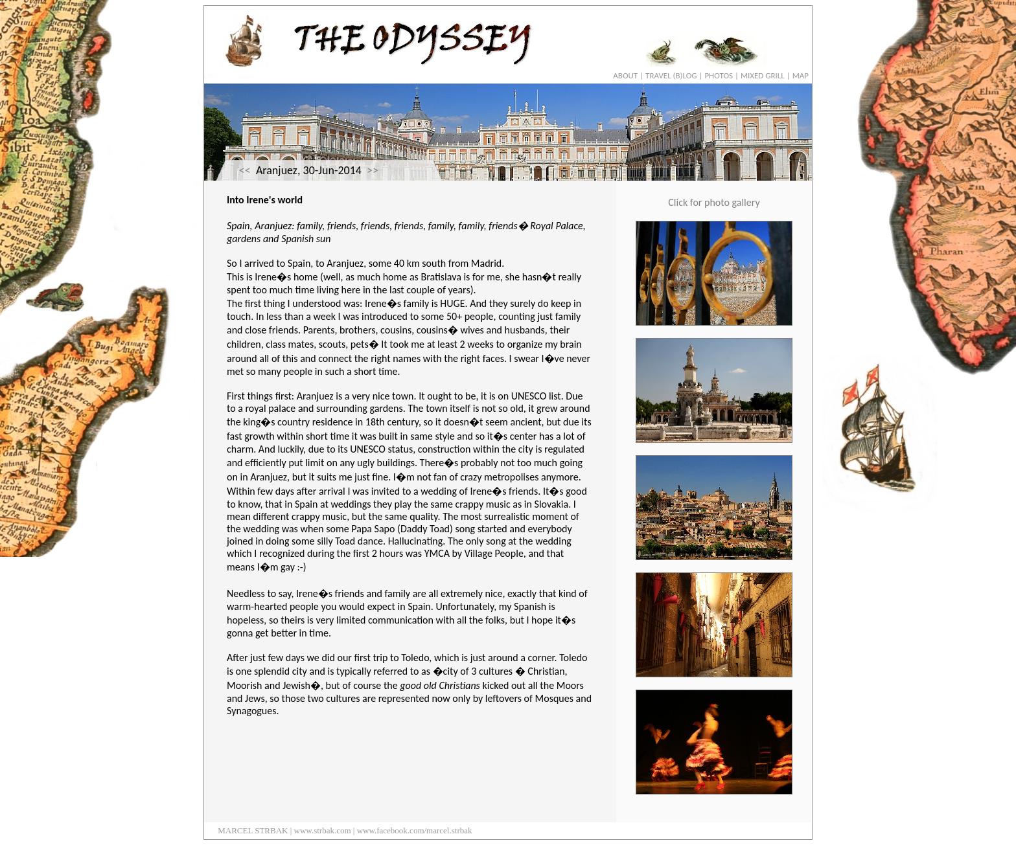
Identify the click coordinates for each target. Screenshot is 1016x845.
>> (372, 170)
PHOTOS (718, 75)
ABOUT (625, 75)
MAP (800, 75)
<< (245, 170)
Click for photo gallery (713, 202)
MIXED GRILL (763, 75)
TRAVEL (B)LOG (671, 75)
